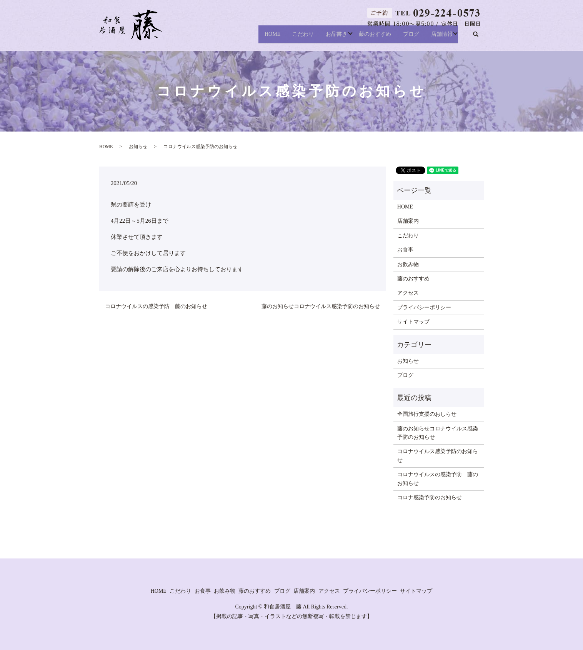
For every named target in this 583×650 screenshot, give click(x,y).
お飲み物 (408, 264)
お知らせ (138, 146)
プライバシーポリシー (424, 307)
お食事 (405, 250)
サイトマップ (413, 322)
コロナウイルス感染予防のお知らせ (437, 455)
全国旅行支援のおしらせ (426, 414)
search (480, 37)
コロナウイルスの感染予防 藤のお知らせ (156, 306)
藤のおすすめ (366, 37)
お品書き (326, 37)
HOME (254, 37)
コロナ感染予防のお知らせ (429, 497)
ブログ (407, 37)
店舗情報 (442, 37)
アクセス (408, 293)
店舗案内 (408, 221)
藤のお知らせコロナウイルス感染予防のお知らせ (321, 306)
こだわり (288, 37)
